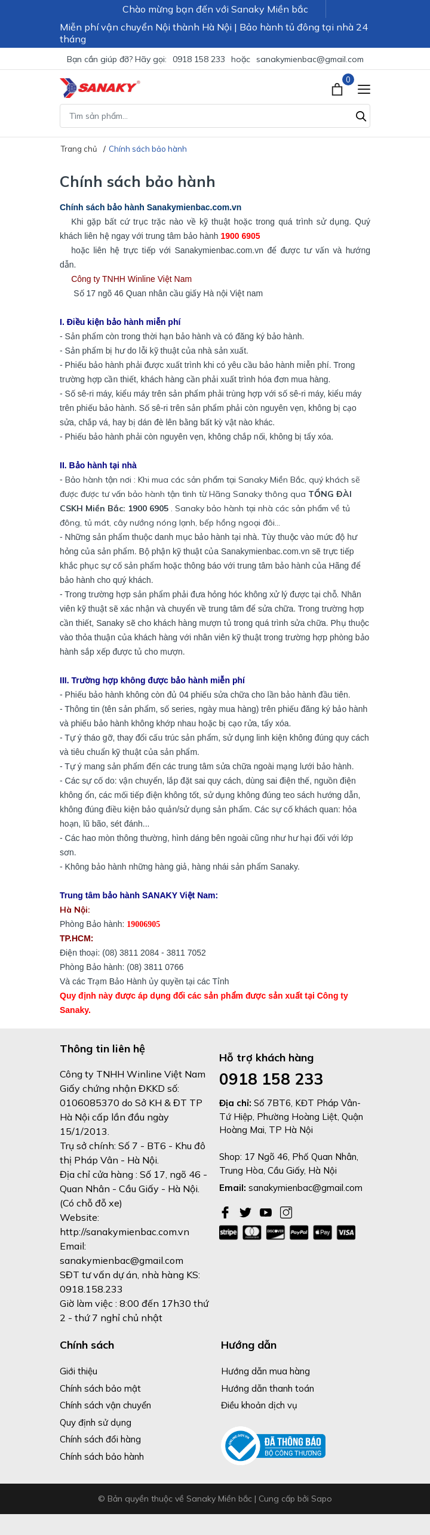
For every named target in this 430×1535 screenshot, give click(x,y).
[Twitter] (246, 1211)
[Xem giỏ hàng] (338, 88)
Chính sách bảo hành (102, 1456)
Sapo (321, 1498)
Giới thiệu (78, 1371)
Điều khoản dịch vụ (259, 1405)
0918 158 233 (199, 59)
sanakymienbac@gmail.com (310, 59)
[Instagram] (286, 1211)
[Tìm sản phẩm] (215, 116)
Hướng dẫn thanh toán (267, 1388)
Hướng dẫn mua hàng (265, 1371)
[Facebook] (226, 1211)
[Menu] (364, 88)
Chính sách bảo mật (100, 1388)
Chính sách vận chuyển (105, 1405)
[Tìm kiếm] (361, 115)
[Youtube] (267, 1211)
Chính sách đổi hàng (100, 1439)
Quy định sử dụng (95, 1422)
